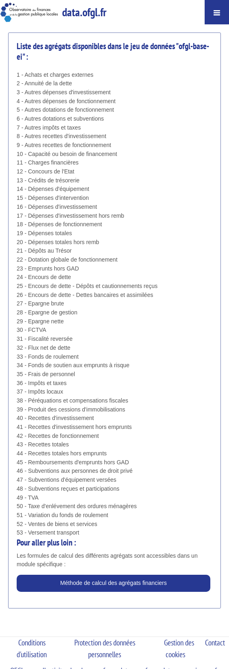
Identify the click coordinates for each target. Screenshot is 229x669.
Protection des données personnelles (104, 648)
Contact (215, 642)
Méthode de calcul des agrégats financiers (113, 583)
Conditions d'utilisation (32, 648)
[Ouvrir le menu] (217, 12)
